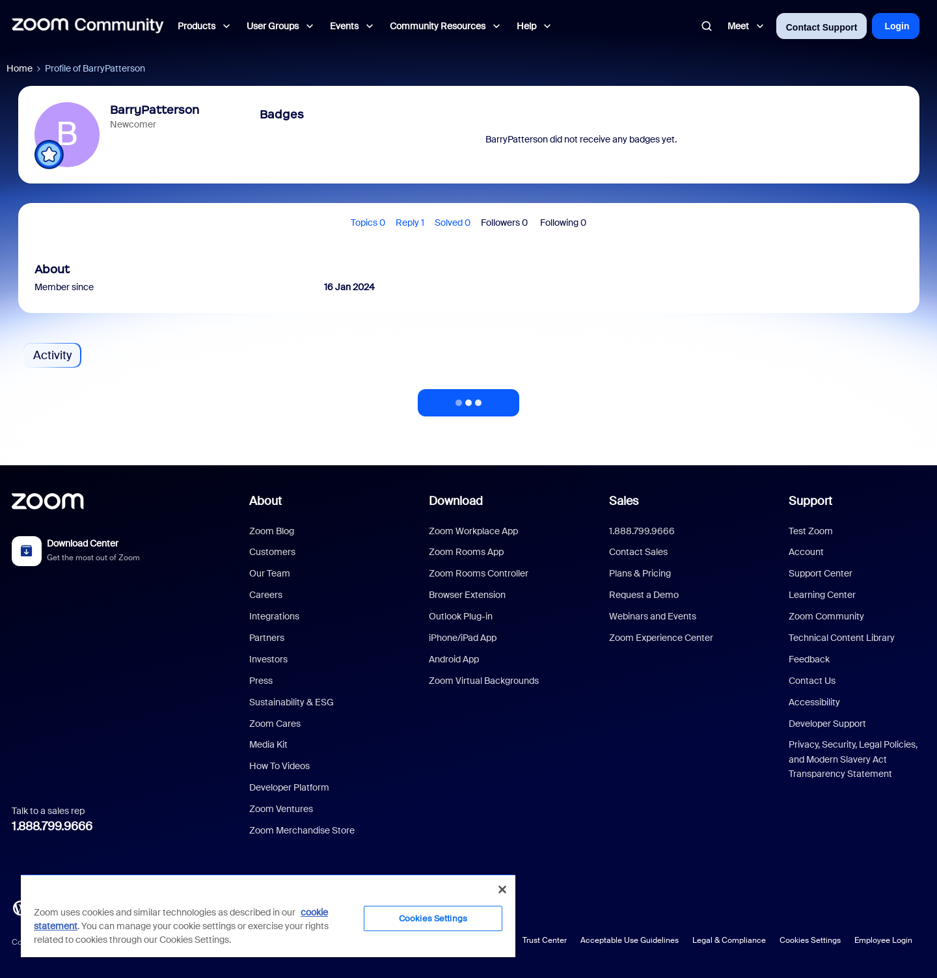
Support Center (820, 573)
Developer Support (827, 723)
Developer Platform (289, 787)
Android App (454, 659)
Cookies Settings (810, 940)
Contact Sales (638, 552)
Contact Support (822, 27)
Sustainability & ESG (291, 702)
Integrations (274, 616)
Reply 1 (410, 222)
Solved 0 (452, 222)
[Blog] (20, 907)
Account (806, 552)
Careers (265, 595)
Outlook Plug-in (461, 616)
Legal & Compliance (729, 940)
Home (20, 68)
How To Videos (279, 766)
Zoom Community (826, 616)
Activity (52, 355)
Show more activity (468, 399)
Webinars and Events (652, 616)
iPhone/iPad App (462, 638)
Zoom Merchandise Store (302, 830)
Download (456, 501)
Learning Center (822, 595)
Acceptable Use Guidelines (629, 940)
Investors (268, 659)
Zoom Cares (275, 723)
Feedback (809, 659)
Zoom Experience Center (661, 638)
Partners (266, 638)
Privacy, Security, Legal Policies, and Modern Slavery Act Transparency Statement (853, 759)
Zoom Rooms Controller (478, 573)
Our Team (269, 573)
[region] (268, 915)
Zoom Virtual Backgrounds (484, 680)
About (265, 501)
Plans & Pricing (640, 573)
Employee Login (883, 940)
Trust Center (545, 940)
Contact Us (812, 680)
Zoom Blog (271, 531)
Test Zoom (811, 531)
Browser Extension (467, 595)
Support (810, 501)
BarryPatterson (154, 110)
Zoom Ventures (281, 809)
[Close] (502, 889)
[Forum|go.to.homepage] (88, 26)
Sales (623, 501)
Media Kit (268, 744)
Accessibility (814, 702)
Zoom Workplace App (473, 531)
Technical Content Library (842, 638)
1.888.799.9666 (52, 826)
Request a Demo (644, 595)
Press (261, 680)
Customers (272, 552)
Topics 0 (368, 222)
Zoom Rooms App (466, 552)
